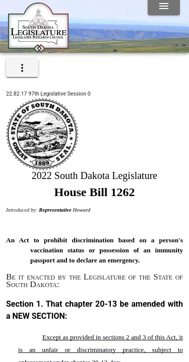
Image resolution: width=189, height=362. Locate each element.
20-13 (106, 304)
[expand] (22, 68)
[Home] (38, 49)
